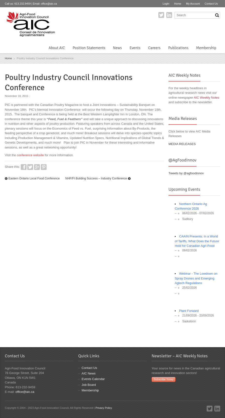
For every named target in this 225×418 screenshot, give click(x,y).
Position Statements (89, 47)
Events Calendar (93, 379)
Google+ (37, 167)
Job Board (89, 385)
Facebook (24, 167)
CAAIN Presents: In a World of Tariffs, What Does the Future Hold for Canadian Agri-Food (197, 241)
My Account (193, 3)
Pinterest (44, 167)
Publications (178, 47)
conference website (30, 155)
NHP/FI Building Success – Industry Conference (96, 178)
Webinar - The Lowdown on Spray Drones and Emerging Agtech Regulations (196, 278)
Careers (154, 47)
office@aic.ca (49, 3)
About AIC (57, 47)
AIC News (89, 373)
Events (135, 47)
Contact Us (211, 3)
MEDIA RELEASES (182, 144)
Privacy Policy (103, 407)
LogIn (166, 3)
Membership (206, 47)
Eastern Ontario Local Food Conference (34, 178)
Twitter (161, 15)
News (117, 47)
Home (177, 3)
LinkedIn (169, 15)
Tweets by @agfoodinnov (186, 173)
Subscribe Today (163, 379)
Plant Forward (189, 311)
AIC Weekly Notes (206, 97)
